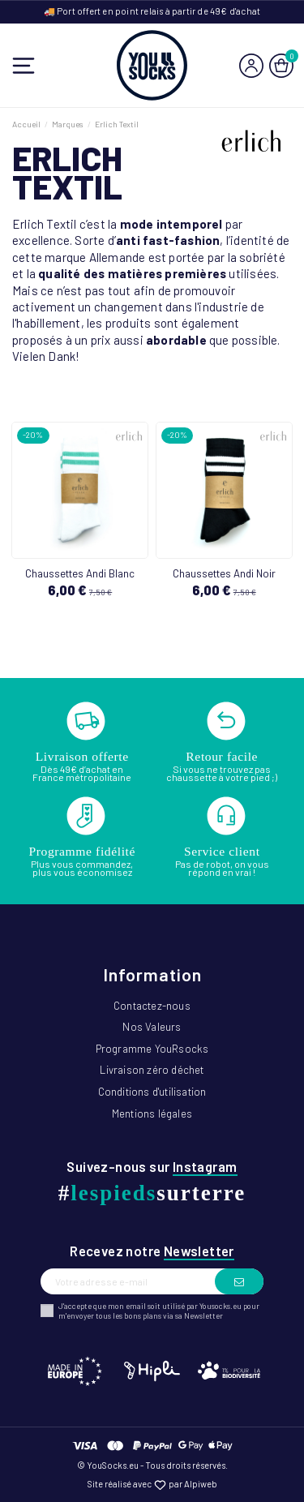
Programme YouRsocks (152, 1048)
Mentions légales (152, 1113)
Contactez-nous (152, 1005)
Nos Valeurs (151, 1026)
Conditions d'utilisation (152, 1091)
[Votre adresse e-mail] (128, 1281)
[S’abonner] (239, 1281)
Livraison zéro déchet (151, 1069)
